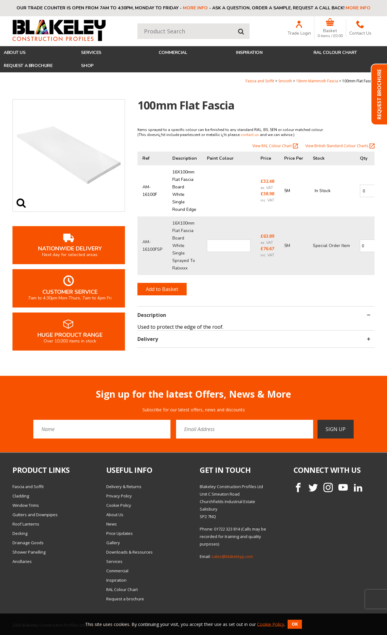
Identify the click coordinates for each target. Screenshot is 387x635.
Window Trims (25, 505)
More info (195, 8)
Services (91, 53)
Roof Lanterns (25, 524)
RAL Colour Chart (335, 53)
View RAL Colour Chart (275, 145)
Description (253, 315)
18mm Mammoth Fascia (317, 81)
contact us (250, 134)
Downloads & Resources (129, 552)
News (111, 524)
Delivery (253, 339)
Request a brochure (28, 66)
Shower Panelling (28, 552)
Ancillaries (22, 561)
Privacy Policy (119, 496)
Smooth (285, 81)
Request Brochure (379, 94)
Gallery (113, 542)
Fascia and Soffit (260, 81)
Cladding (20, 496)
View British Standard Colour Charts (340, 145)
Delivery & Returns (123, 486)
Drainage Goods (28, 542)
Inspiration (249, 53)
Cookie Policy (118, 505)
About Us (15, 53)
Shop (87, 66)
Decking (19, 533)
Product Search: (137, 23)
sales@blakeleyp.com (232, 556)
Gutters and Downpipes (35, 514)
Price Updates (119, 533)
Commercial (173, 53)
